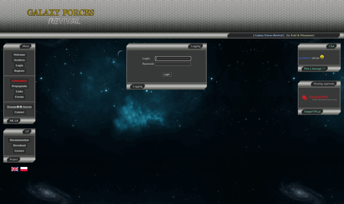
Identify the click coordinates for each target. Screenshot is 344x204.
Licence (19, 150)
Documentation (19, 140)
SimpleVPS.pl (312, 111)
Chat (331, 46)
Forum (19, 96)
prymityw (305, 57)
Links (19, 91)
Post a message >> (314, 68)
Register (19, 70)
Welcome (19, 54)
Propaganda (19, 86)
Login (19, 65)
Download (19, 145)
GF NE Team (55, 200)
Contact (19, 112)
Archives (19, 60)
